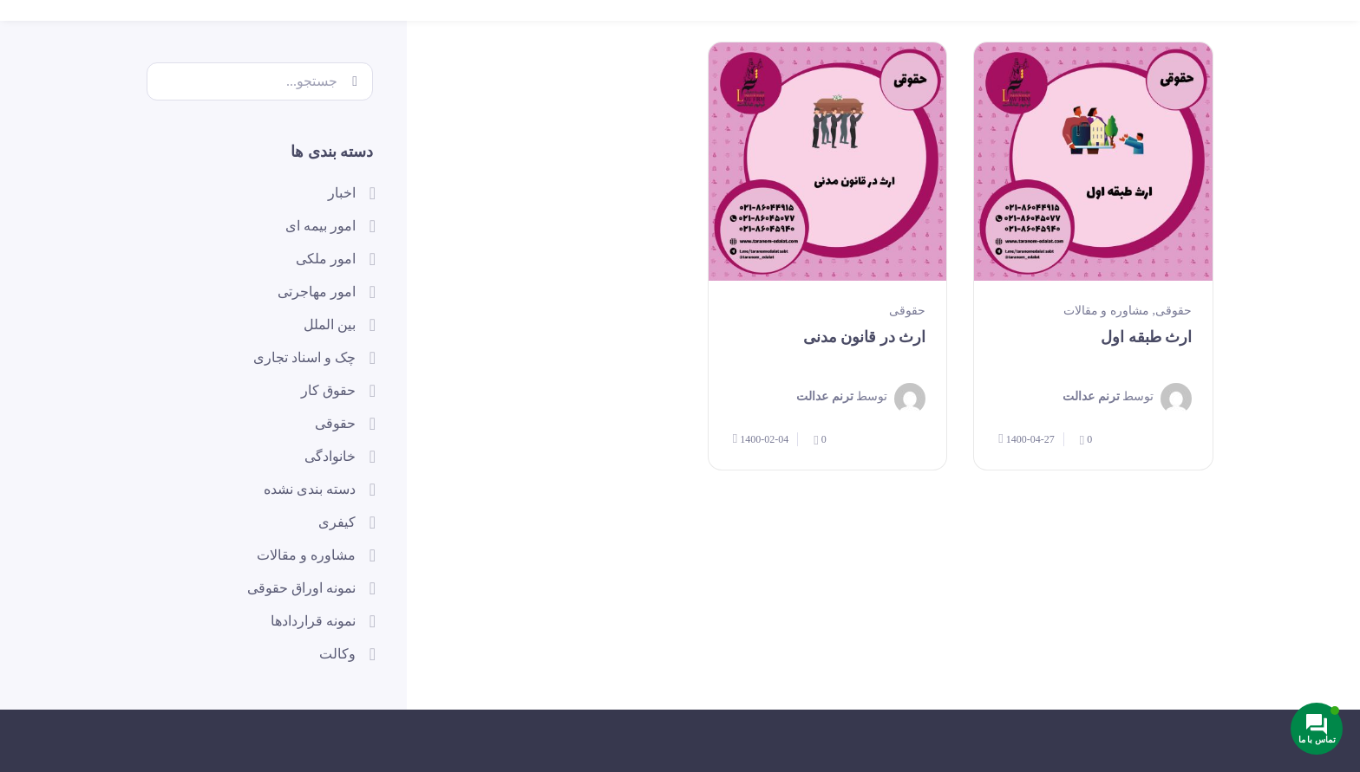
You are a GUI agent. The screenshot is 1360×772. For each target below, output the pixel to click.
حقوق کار (328, 390)
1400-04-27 (1026, 438)
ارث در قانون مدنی (864, 337)
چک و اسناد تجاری (304, 357)
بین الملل (330, 324)
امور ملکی (326, 258)
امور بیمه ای (320, 225)
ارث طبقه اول (1146, 337)
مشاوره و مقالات (1106, 310)
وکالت (337, 653)
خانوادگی (330, 456)
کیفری (337, 522)
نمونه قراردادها (313, 620)
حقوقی (1173, 310)
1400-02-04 (760, 438)
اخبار (342, 192)
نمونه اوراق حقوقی (301, 588)
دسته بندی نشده (310, 489)
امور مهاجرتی (317, 291)
